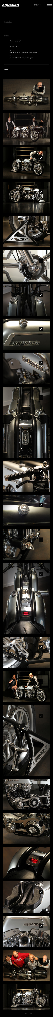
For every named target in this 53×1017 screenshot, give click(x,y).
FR (26, 1013)
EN (31, 1013)
